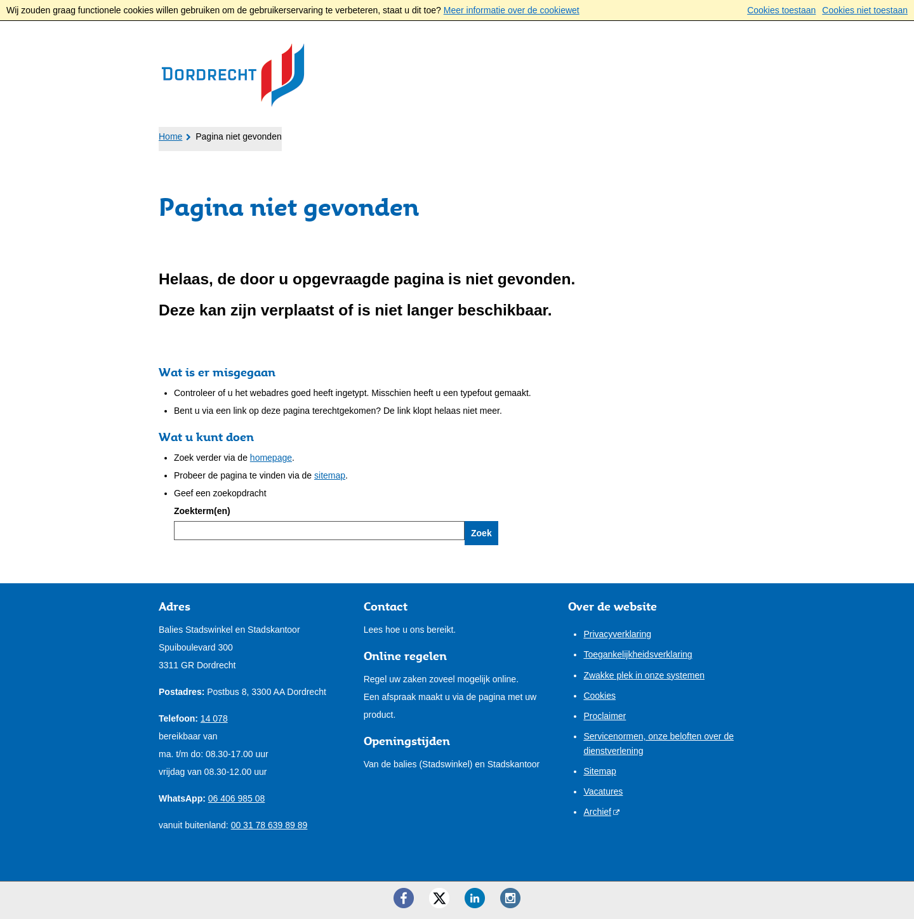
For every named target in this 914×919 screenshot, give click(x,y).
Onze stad (458, 134)
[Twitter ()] (439, 898)
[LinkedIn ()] (475, 898)
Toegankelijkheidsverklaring (637, 654)
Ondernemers (291, 134)
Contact (534, 134)
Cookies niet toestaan (865, 10)
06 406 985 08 (236, 798)
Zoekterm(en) (202, 511)
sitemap (329, 475)
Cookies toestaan (781, 10)
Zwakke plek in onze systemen (644, 675)
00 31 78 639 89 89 (269, 825)
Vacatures (603, 791)
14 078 (214, 718)
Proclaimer (604, 716)
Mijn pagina (714, 133)
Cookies (599, 696)
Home (170, 136)
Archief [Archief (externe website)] (597, 812)
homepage (271, 458)
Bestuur (380, 134)
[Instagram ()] (510, 898)
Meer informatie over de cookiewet (512, 10)
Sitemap (599, 771)
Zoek (481, 533)
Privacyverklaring (617, 634)
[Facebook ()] (404, 898)
